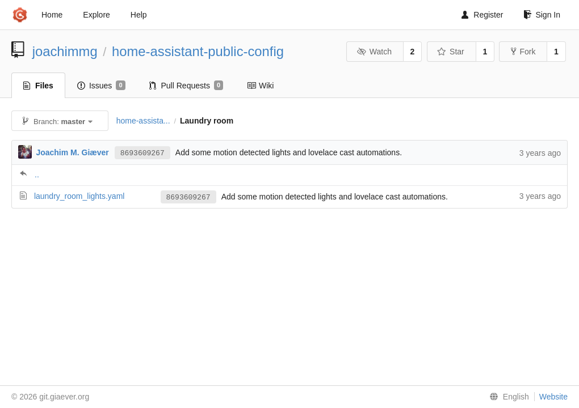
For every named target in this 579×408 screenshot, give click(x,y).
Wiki (260, 85)
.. (37, 174)
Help (139, 14)
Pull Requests (186, 85)
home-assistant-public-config (198, 51)
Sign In (541, 14)
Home (51, 14)
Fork (523, 51)
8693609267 (142, 153)
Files (38, 85)
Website (553, 396)
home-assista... (143, 121)
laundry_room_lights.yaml (79, 196)
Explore (96, 14)
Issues (101, 85)
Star (450, 51)
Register (482, 14)
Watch (374, 51)
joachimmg (65, 51)
